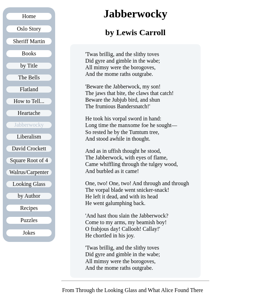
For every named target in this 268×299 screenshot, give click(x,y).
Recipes (29, 208)
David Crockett (29, 148)
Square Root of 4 (29, 160)
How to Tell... (29, 101)
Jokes (29, 233)
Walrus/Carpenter (29, 172)
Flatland (29, 89)
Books (29, 53)
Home (29, 16)
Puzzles (29, 220)
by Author (29, 196)
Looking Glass (29, 184)
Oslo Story (29, 29)
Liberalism (29, 137)
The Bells (29, 77)
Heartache (29, 113)
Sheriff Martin (29, 41)
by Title (28, 66)
